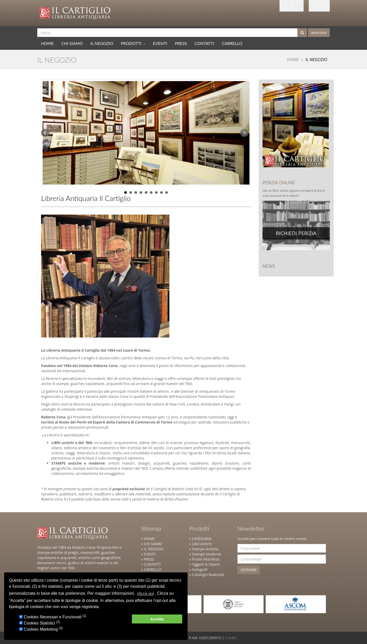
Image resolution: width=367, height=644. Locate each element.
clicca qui (145, 593)
